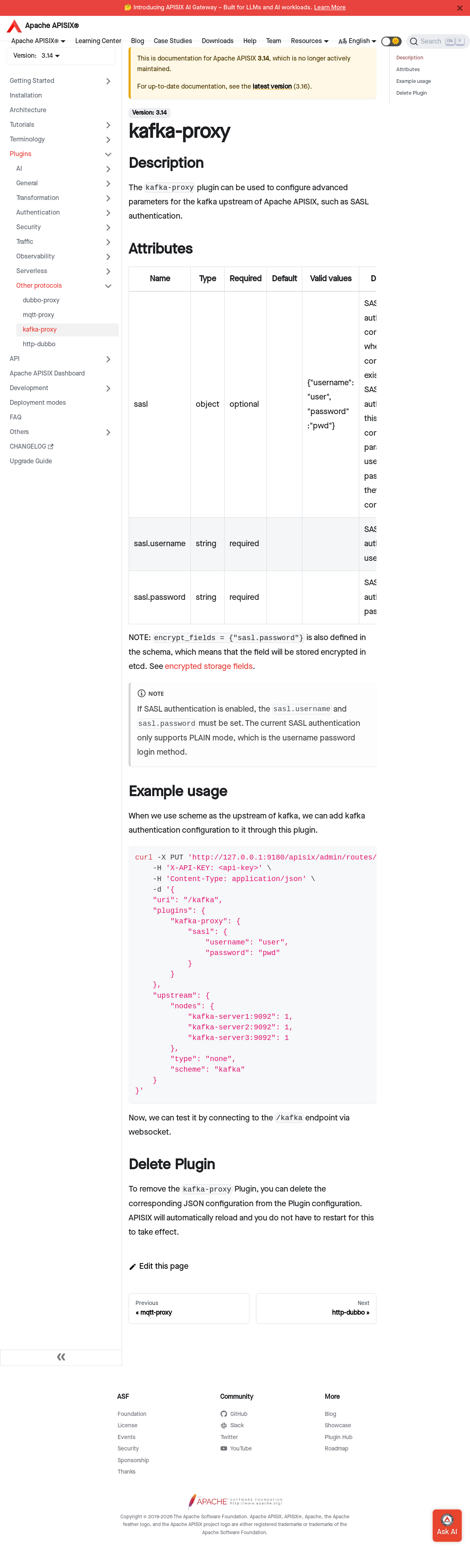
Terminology (27, 139)
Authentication (38, 213)
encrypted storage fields (209, 666)
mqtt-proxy (38, 315)
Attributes (408, 70)
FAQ (16, 417)
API (15, 359)
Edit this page (158, 1266)
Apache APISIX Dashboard (47, 374)
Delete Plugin (411, 93)
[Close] (460, 8)
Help (249, 41)
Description (409, 58)
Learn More (330, 7)
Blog (137, 41)
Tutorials (22, 125)
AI (19, 169)
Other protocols (39, 286)
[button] (391, 41)
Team (273, 41)
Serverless (31, 271)
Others (19, 432)
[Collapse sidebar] (61, 1358)
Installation (26, 96)
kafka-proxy (40, 330)
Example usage (413, 81)
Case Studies (173, 41)
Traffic (24, 242)
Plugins (20, 154)
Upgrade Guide (31, 461)
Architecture (28, 110)
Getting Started (32, 81)
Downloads (218, 41)
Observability (35, 257)
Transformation (37, 198)
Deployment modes (38, 403)
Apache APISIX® (35, 41)
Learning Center (98, 41)
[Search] (438, 41)
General (27, 183)
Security (28, 227)
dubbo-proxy (41, 300)
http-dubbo (39, 344)
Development (29, 388)
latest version (272, 87)
